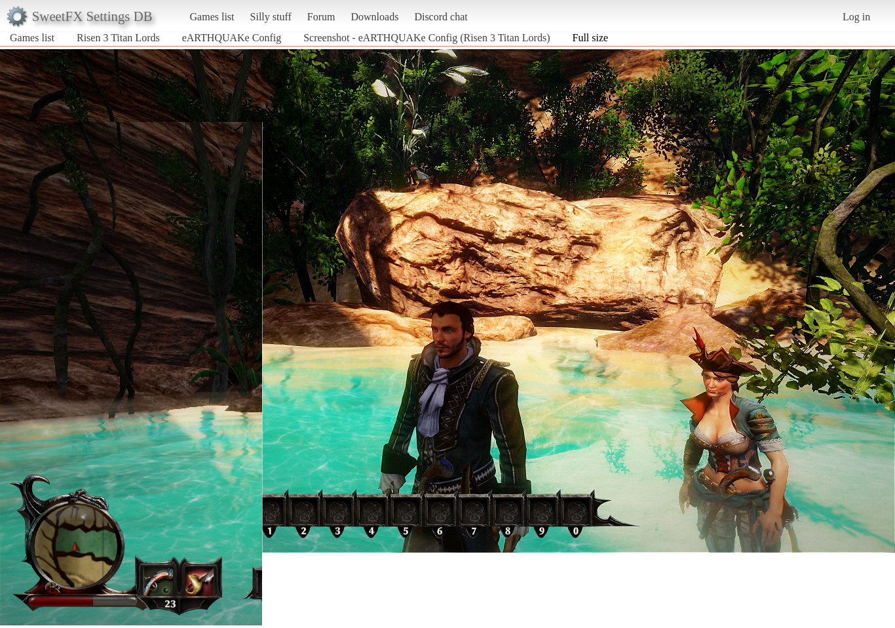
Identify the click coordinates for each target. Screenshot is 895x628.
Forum (321, 16)
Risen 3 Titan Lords (118, 37)
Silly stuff (271, 16)
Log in (856, 16)
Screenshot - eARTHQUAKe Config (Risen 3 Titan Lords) (426, 37)
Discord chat (440, 16)
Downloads (374, 16)
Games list (212, 16)
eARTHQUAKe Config (231, 37)
